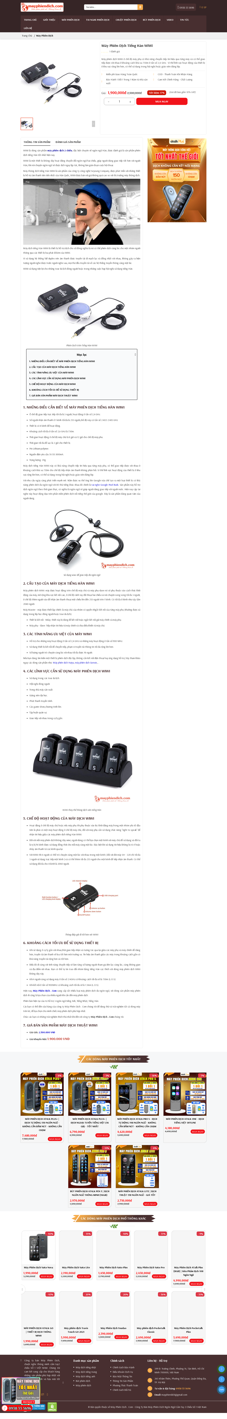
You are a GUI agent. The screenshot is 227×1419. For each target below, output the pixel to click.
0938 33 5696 (186, 7)
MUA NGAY (55, 1139)
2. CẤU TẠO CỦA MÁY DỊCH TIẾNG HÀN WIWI (52, 366)
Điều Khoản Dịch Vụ (123, 1371)
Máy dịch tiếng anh (85, 1376)
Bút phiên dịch (151, 19)
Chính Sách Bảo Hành (123, 1367)
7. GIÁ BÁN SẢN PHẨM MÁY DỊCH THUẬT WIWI (53, 395)
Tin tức (184, 19)
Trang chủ (30, 19)
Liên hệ (28, 28)
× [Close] (38, 1378)
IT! (42, 1394)
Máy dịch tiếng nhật (86, 1367)
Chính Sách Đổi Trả (122, 1389)
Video (170, 19)
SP (203, 7)
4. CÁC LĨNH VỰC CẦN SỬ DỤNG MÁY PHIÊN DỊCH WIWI (57, 378)
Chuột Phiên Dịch (126, 19)
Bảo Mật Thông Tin (122, 1376)
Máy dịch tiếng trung (86, 1371)
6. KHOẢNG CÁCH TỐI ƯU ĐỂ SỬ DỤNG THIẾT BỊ (54, 389)
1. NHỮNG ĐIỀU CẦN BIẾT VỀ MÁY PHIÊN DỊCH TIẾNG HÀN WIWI (62, 361)
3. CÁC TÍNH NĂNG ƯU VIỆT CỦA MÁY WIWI (51, 372)
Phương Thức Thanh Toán (125, 1385)
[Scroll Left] (22, 124)
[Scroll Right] (93, 124)
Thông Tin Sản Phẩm (123, 1380)
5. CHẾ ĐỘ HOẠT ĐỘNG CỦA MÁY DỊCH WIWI (52, 384)
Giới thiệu (49, 19)
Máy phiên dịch (70, 19)
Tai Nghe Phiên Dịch (97, 19)
